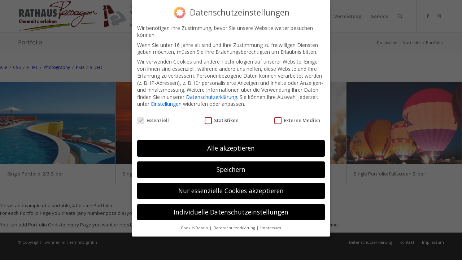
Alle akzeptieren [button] (231, 148)
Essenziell (153, 120)
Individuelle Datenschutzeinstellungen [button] (231, 212)
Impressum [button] (270, 227)
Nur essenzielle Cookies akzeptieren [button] (231, 190)
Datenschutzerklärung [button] (234, 227)
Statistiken (222, 120)
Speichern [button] (231, 169)
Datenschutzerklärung (211, 97)
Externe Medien (297, 120)
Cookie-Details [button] (195, 227)
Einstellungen (166, 103)
